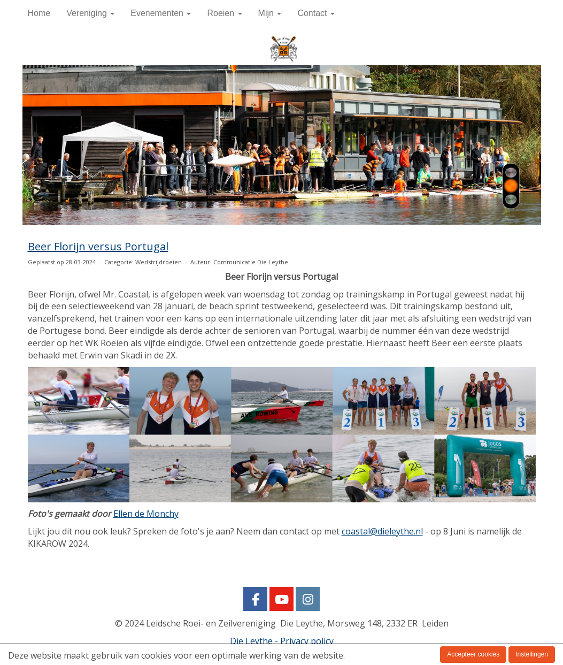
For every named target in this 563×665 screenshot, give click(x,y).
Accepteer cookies (473, 654)
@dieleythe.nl (382, 531)
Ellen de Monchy (146, 513)
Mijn (270, 13)
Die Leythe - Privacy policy (282, 641)
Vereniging (90, 13)
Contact (316, 13)
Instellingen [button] (531, 654)
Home (39, 13)
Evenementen (160, 13)
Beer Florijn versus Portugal (98, 246)
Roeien (224, 13)
